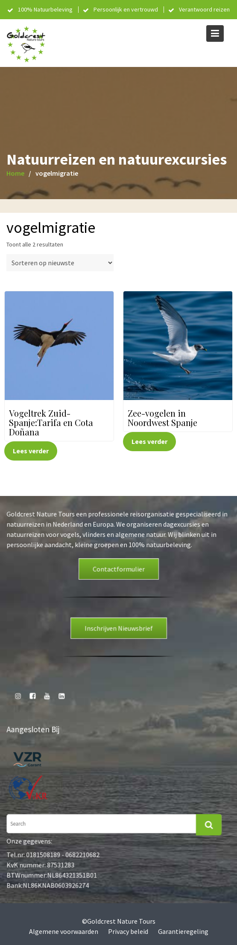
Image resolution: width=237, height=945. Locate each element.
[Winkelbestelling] (60, 262)
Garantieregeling (183, 931)
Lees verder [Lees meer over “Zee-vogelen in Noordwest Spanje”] (149, 441)
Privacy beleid (128, 931)
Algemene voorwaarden (63, 931)
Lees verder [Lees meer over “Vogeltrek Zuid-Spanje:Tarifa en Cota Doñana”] (31, 450)
